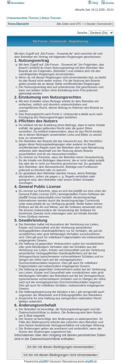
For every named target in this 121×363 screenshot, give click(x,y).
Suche (107, 3)
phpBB (43, 361)
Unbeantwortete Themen (23, 18)
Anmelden (15, 3)
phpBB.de (91, 361)
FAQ (93, 3)
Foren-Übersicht (18, 23)
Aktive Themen (51, 18)
